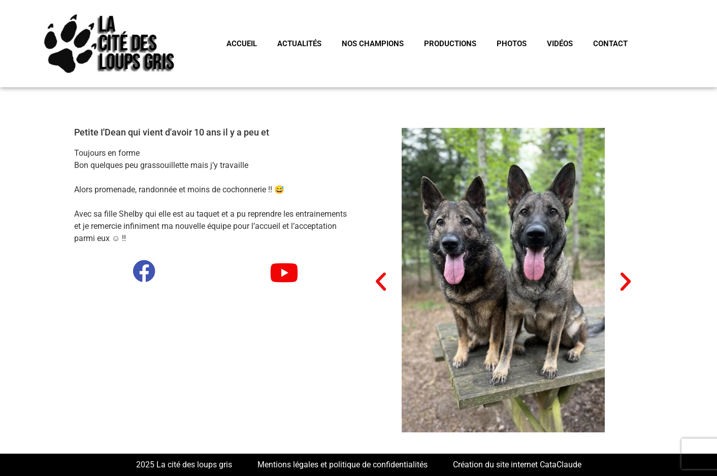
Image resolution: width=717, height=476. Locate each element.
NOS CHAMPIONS (373, 43)
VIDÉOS (560, 43)
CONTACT (610, 43)
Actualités (299, 43)
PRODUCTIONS (450, 43)
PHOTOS (512, 43)
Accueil (241, 43)
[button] (381, 281)
